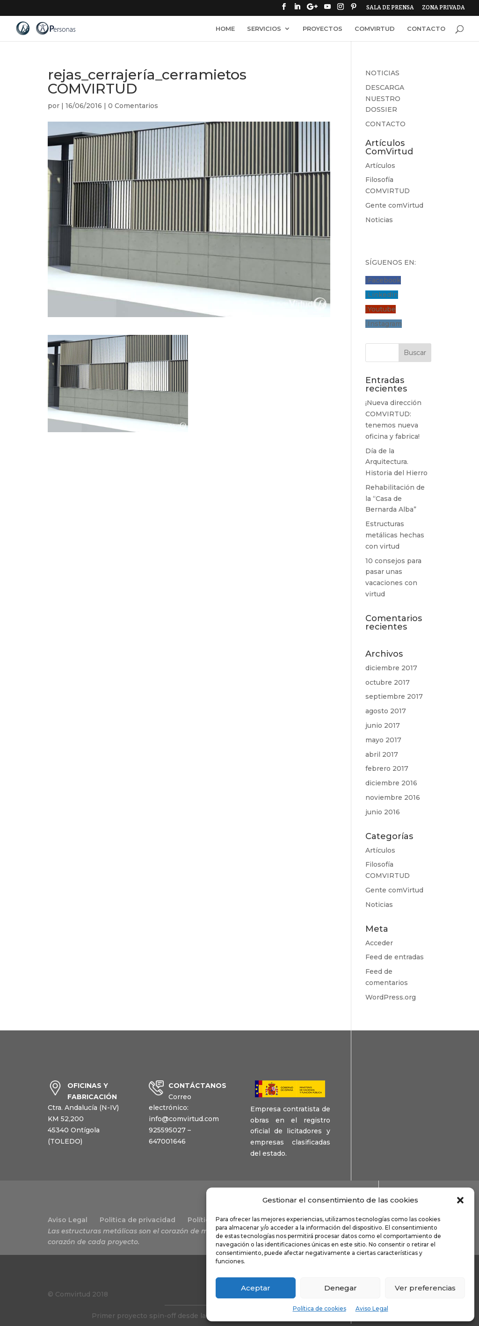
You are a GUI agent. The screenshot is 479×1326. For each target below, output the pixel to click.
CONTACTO (426, 28)
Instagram (385, 323)
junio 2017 (382, 725)
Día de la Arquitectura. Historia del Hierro (396, 462)
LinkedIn (383, 294)
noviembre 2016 (392, 797)
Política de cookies (319, 1308)
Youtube (382, 309)
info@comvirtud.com (184, 1119)
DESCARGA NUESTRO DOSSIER (384, 98)
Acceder (379, 943)
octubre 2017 (387, 682)
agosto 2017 (385, 711)
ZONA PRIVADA (443, 8)
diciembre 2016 (391, 783)
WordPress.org (390, 997)
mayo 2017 (383, 740)
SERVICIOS (264, 28)
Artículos (380, 165)
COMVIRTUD (375, 28)
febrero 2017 (386, 768)
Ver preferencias (425, 1287)
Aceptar (255, 1287)
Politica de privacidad (137, 1220)
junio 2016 (382, 812)
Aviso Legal (372, 1308)
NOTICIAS (382, 73)
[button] (460, 1200)
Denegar (340, 1287)
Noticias (379, 220)
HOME (225, 28)
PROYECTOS (322, 28)
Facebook (384, 280)
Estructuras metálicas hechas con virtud (394, 535)
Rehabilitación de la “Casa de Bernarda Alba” (395, 498)
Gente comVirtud (394, 205)
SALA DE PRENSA (390, 8)
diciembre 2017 (391, 668)
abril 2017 (381, 754)
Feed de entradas (394, 957)
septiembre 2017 (394, 696)
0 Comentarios (133, 105)
